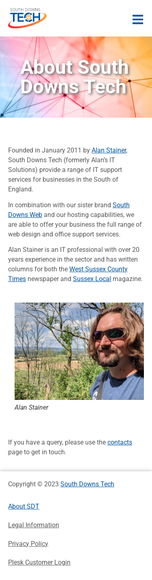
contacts (119, 442)
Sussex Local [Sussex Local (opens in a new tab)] (92, 279)
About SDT (23, 506)
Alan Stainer (109, 150)
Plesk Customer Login (39, 562)
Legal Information (33, 525)
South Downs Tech (87, 484)
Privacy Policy (28, 544)
